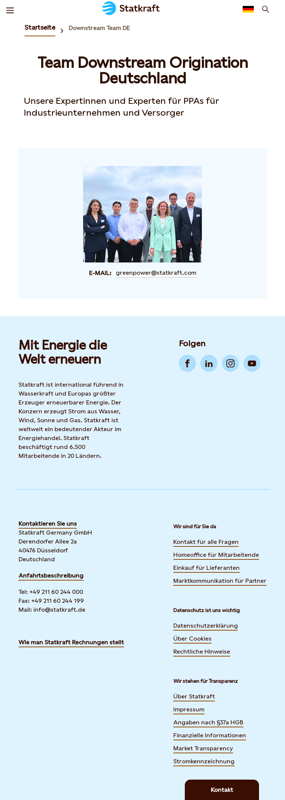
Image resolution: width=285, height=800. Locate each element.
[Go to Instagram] (230, 363)
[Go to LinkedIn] (208, 363)
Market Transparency (203, 748)
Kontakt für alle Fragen (206, 541)
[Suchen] (266, 9)
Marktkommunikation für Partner (219, 580)
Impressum (188, 709)
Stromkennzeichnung (204, 761)
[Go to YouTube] (252, 363)
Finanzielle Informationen (209, 735)
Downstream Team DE (99, 28)
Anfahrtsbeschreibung (51, 575)
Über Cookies (192, 638)
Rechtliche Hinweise (201, 651)
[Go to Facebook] (187, 363)
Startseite (39, 27)
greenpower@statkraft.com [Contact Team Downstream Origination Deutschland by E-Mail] (156, 272)
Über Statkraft (194, 696)
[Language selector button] (248, 9)
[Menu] (10, 9)
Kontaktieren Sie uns (48, 523)
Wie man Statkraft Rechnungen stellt (71, 642)
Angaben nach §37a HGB (208, 722)
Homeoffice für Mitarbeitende (216, 554)
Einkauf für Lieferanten (206, 567)
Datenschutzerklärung (205, 625)
